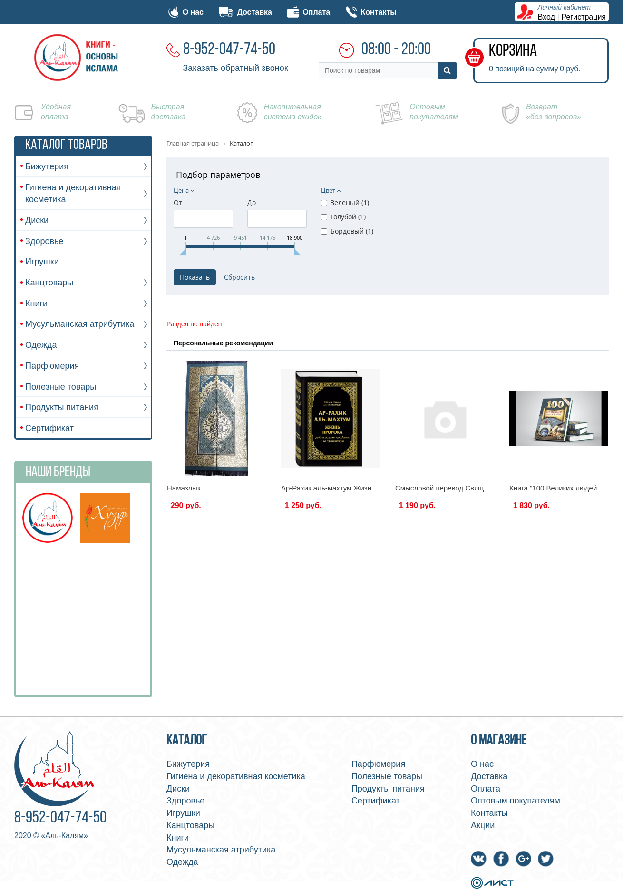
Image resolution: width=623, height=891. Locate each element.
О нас (186, 12)
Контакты (371, 12)
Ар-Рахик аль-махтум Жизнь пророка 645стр (355, 488)
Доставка (245, 12)
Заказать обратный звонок (235, 68)
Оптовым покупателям (515, 800)
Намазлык (183, 488)
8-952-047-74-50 (229, 50)
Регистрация (584, 17)
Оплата (308, 12)
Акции (483, 825)
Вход (546, 17)
